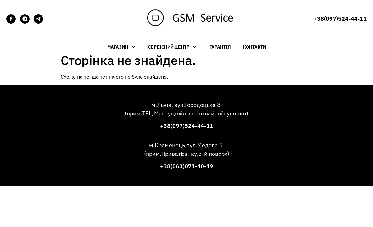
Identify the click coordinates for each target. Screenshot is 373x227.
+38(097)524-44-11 (186, 126)
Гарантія (220, 47)
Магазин (121, 47)
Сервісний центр (172, 47)
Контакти (254, 47)
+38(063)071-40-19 (186, 166)
